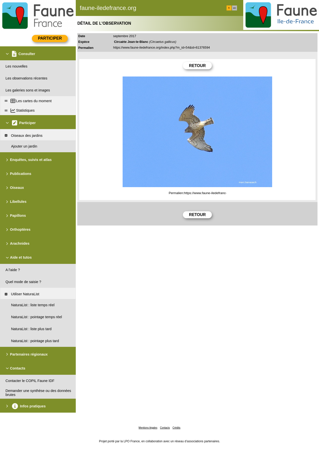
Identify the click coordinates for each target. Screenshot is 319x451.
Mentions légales (148, 427)
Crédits (176, 427)
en (234, 8)
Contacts (165, 427)
